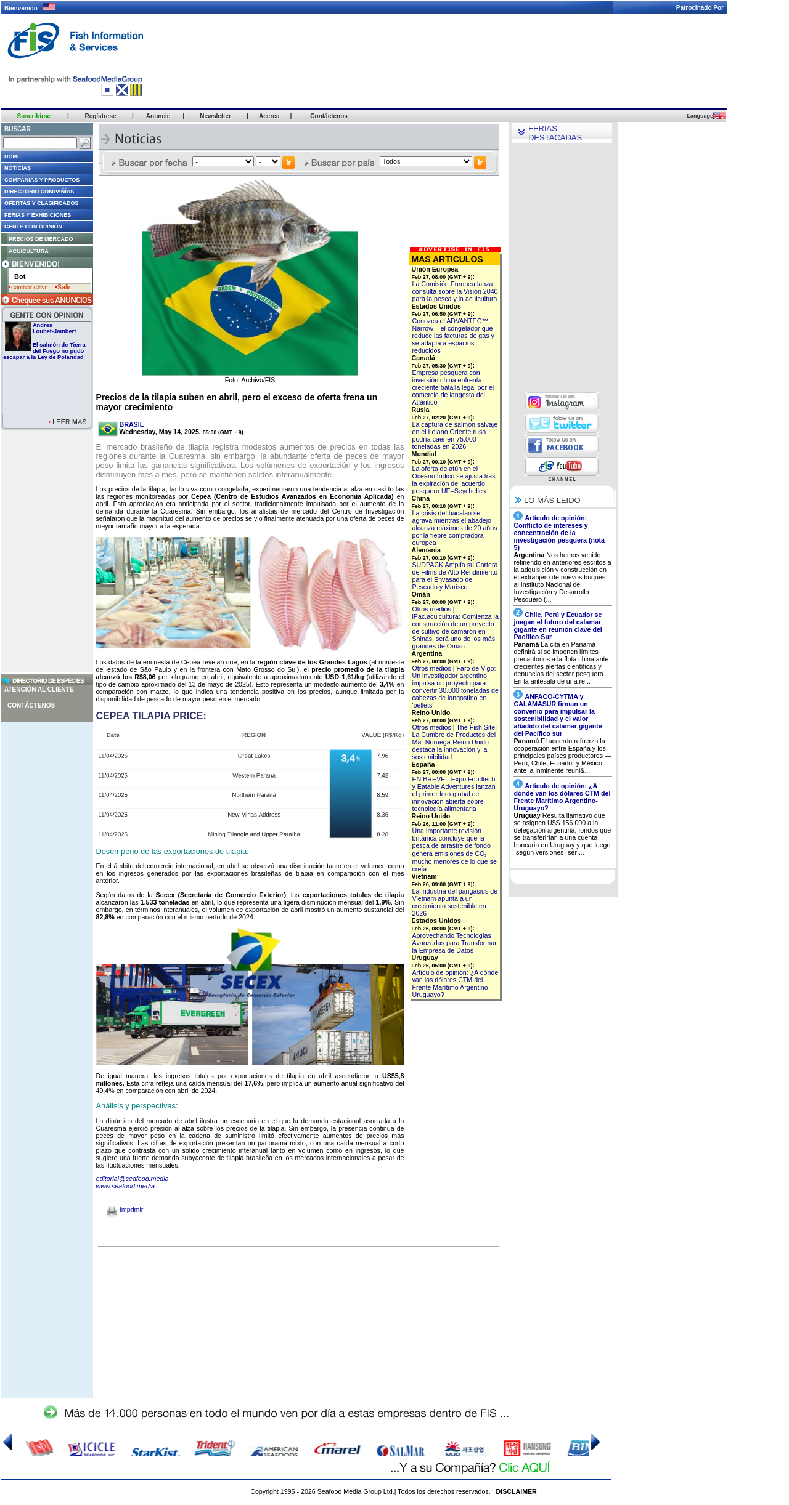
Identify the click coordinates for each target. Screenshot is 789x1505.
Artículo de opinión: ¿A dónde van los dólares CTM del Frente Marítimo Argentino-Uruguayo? (455, 983)
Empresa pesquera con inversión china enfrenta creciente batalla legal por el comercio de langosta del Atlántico (453, 387)
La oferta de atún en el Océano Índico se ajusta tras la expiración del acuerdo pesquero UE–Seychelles (454, 479)
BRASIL (132, 424)
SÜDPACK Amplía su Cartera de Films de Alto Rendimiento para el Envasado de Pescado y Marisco (455, 576)
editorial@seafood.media (132, 1178)
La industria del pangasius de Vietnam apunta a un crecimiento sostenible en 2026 (455, 902)
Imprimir (125, 1209)
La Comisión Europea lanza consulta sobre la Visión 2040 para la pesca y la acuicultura (455, 291)
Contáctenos (31, 705)
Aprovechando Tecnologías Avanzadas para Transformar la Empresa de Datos (454, 943)
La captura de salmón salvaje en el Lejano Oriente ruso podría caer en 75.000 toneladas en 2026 (455, 435)
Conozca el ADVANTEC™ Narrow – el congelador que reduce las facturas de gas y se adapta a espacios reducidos (453, 335)
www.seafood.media (125, 1186)
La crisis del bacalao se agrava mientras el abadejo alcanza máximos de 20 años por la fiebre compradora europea (454, 527)
